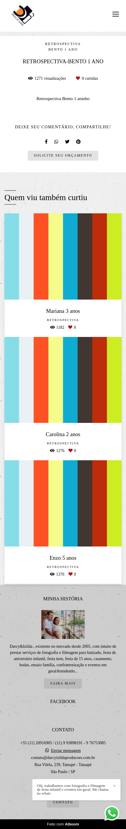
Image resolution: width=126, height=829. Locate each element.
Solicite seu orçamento (63, 155)
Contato (63, 802)
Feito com (63, 824)
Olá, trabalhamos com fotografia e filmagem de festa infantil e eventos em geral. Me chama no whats (72, 789)
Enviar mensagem (66, 751)
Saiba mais (63, 683)
